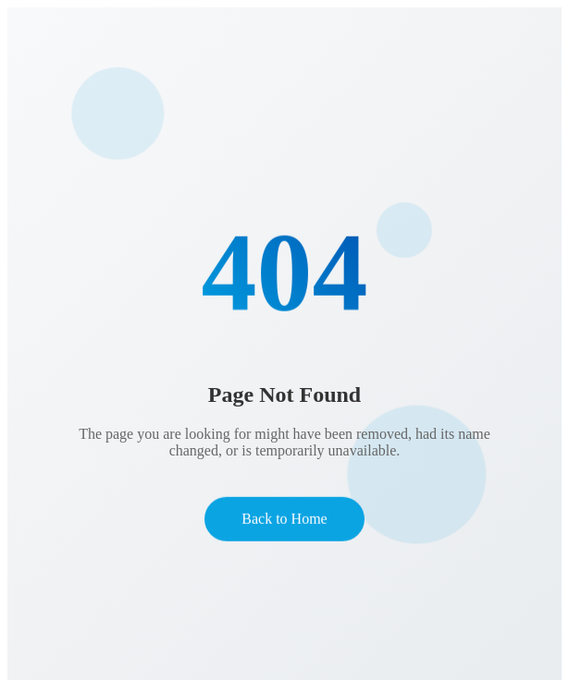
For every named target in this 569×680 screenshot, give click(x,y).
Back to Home (284, 520)
